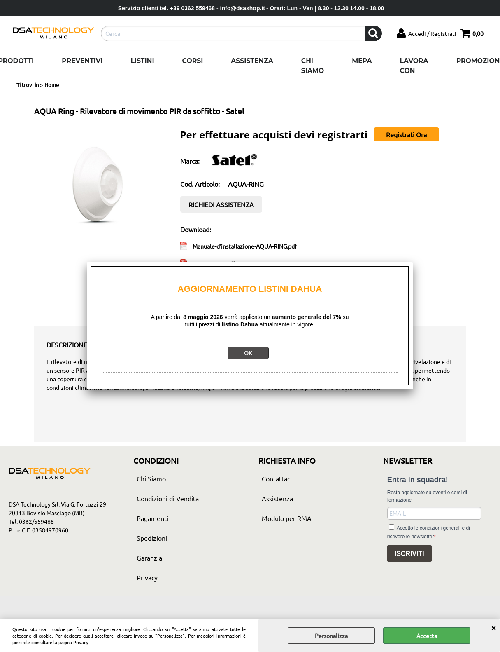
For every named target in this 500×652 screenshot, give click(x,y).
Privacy (80, 642)
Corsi (192, 61)
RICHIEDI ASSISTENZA (221, 204)
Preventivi (82, 61)
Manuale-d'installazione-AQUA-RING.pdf (245, 246)
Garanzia (149, 557)
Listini (142, 61)
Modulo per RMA (287, 518)
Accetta (426, 635)
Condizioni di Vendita (168, 498)
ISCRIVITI (409, 553)
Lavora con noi (414, 70)
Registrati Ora (406, 134)
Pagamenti (152, 518)
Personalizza (331, 635)
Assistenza (252, 61)
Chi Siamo (312, 66)
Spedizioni (152, 538)
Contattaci (277, 478)
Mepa (362, 61)
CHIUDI (493, 627)
